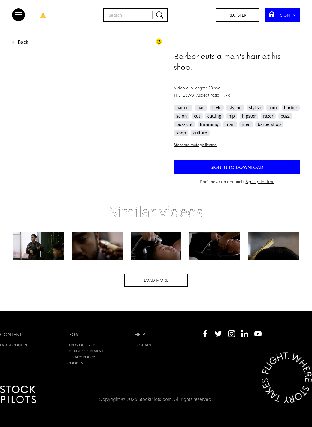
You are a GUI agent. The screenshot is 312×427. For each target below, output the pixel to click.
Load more (156, 280)
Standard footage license (195, 145)
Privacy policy (81, 357)
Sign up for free (260, 181)
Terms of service (82, 345)
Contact (143, 345)
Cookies (75, 363)
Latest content (14, 345)
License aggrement (85, 351)
